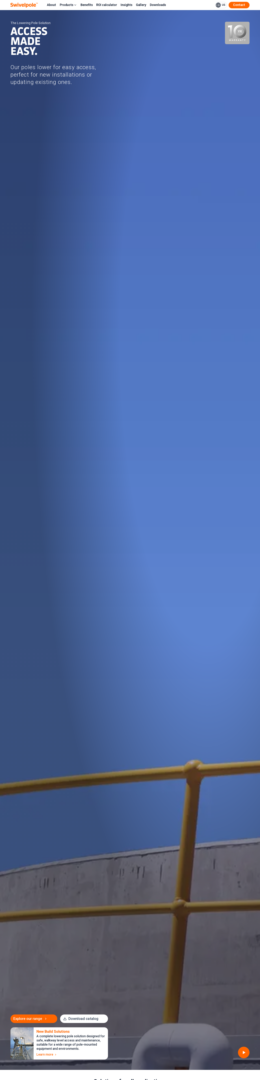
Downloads (158, 5)
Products (68, 5)
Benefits (87, 5)
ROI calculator (106, 5)
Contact (239, 5)
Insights (126, 5)
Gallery (141, 5)
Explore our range (30, 1018)
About (51, 5)
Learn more (46, 1054)
